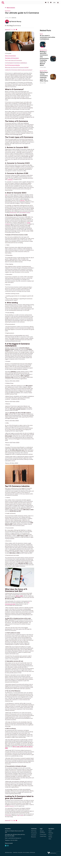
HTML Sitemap (32, 852)
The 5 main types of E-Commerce (13, 60)
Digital (50, 830)
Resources (33, 836)
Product (50, 834)
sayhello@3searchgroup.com (14, 838)
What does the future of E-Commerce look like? (17, 67)
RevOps (50, 836)
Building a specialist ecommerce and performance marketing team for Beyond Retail (44, 58)
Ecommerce (7, 10)
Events (41, 33)
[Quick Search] (48, 2)
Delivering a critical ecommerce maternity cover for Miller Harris (44, 76)
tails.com (22, 200)
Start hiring (33, 830)
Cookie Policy (43, 836)
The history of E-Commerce (12, 58)
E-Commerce (8, 815)
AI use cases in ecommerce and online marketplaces (47, 37)
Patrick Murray (16, 21)
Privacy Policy (43, 834)
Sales (50, 838)
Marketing (51, 832)
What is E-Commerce (10, 55)
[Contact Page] (45, 2)
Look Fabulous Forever (24, 212)
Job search (33, 834)
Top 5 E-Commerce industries (12, 65)
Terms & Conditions (26, 852)
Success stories (43, 50)
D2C (6, 194)
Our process (34, 832)
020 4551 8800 (13, 840)
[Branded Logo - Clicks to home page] (3, 2)
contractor (10, 179)
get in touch (20, 815)
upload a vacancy (9, 806)
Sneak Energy (13, 212)
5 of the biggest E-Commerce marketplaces (16, 62)
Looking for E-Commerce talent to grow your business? (18, 69)
